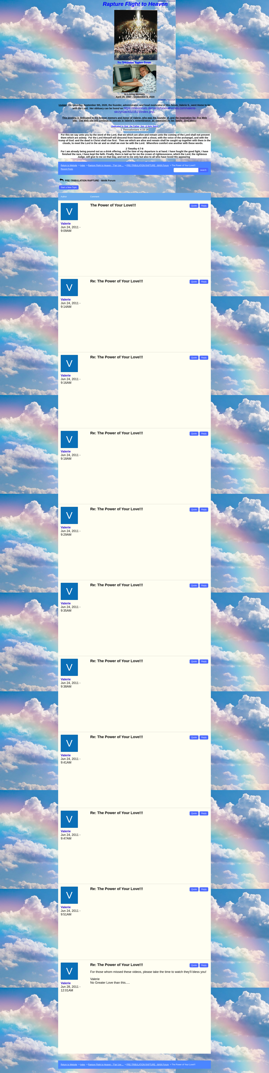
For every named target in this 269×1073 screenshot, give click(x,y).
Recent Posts (67, 169)
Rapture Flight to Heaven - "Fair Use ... (106, 165)
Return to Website (69, 165)
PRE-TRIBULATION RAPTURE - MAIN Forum (147, 165)
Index (82, 165)
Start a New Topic (69, 187)
